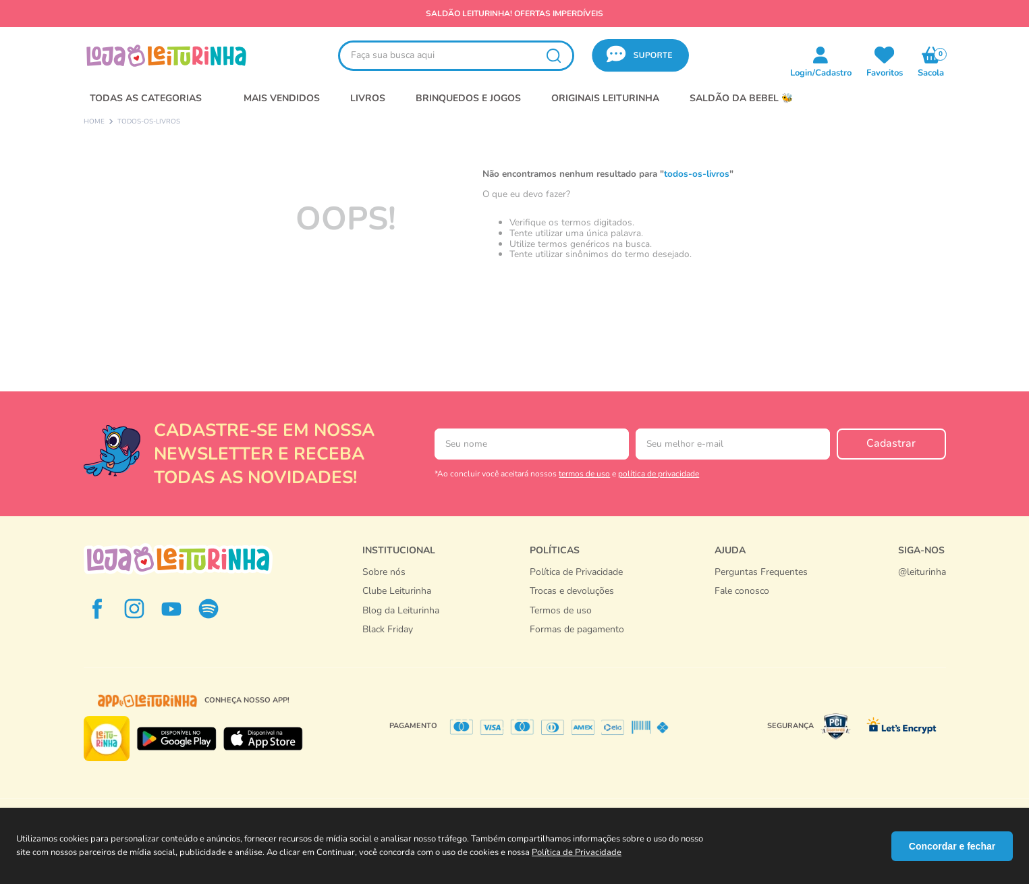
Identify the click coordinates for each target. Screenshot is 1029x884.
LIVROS (367, 98)
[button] (640, 55)
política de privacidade (658, 473)
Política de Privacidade (576, 852)
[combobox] (456, 55)
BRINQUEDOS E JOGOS (468, 98)
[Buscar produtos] (553, 56)
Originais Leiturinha (605, 98)
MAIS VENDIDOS (282, 98)
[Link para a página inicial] (94, 122)
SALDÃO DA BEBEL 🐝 (741, 98)
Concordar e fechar (952, 846)
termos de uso (584, 473)
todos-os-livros (148, 122)
